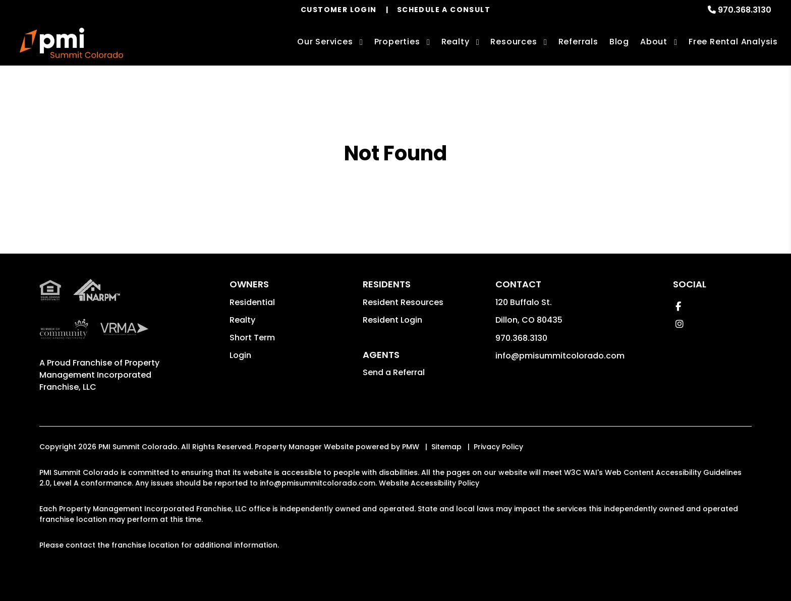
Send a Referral (394, 372)
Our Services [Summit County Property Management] (325, 41)
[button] (678, 306)
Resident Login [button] (392, 320)
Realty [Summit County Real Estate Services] (455, 41)
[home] (71, 43)
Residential (252, 302)
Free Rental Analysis (733, 41)
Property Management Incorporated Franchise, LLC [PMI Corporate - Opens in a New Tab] (99, 375)
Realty (242, 320)
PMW (410, 447)
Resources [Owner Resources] (513, 41)
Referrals (578, 41)
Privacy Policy (498, 447)
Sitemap (446, 447)
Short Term (252, 337)
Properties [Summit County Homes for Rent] (397, 41)
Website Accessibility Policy (429, 483)
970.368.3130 (744, 10)
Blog (619, 41)
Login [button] (240, 355)
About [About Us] (653, 41)
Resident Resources (403, 302)
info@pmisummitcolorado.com (560, 356)
